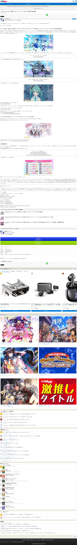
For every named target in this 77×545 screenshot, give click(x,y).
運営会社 (31, 539)
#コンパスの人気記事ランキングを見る (6, 434)
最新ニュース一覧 (22, 6)
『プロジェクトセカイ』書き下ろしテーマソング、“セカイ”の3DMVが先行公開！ (37, 6)
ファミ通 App (3, 1)
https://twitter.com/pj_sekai (9, 203)
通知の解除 (43, 539)
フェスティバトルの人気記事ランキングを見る (7, 449)
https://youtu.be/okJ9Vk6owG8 (9, 112)
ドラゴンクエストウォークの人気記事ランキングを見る (8, 438)
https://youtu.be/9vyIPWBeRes (5, 103)
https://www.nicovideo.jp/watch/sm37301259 (13, 113)
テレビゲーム (26, 271)
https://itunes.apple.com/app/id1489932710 (40, 153)
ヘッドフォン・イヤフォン (5, 271)
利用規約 (28, 539)
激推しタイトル (40, 8)
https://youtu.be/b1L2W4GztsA (38, 80)
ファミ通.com (47, 539)
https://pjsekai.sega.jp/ (8, 249)
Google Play (38, 243)
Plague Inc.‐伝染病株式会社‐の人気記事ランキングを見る (8, 453)
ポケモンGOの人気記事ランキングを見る (6, 460)
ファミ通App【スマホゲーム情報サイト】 (13, 6)
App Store (38, 239)
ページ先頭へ (74, 536)
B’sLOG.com (52, 539)
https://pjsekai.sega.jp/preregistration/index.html (38, 152)
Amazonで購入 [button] (15, 310)
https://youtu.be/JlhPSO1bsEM (38, 56)
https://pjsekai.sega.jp (8, 202)
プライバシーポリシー (37, 539)
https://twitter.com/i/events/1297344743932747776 (20, 140)
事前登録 (35, 8)
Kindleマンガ (13, 271)
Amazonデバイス (19, 271)
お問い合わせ (24, 539)
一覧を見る (74, 268)
